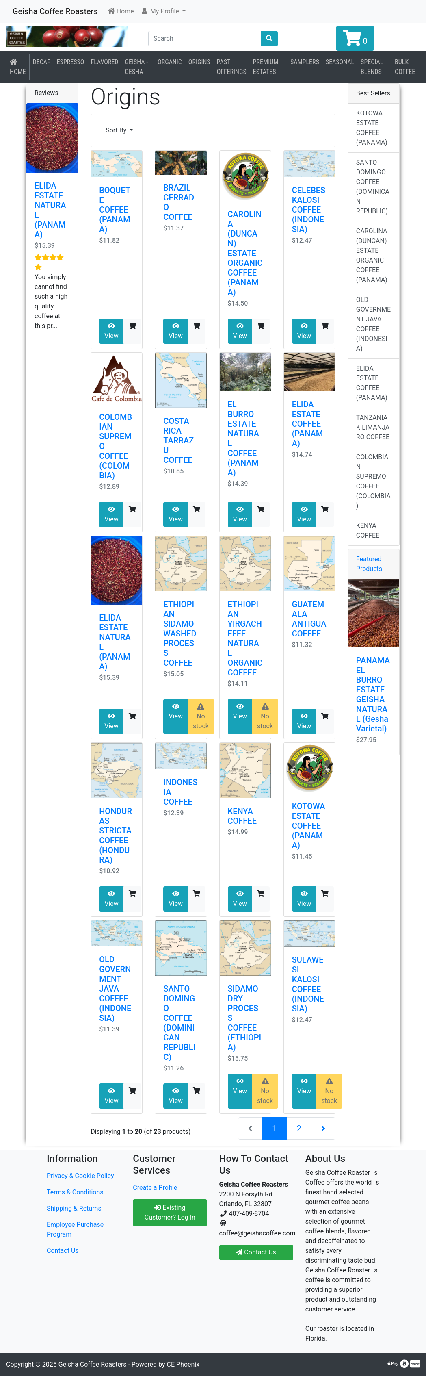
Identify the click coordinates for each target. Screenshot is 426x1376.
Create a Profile (155, 1188)
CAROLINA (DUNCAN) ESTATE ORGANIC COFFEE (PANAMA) (245, 253)
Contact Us (63, 1250)
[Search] (205, 38)
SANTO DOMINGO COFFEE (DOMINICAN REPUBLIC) (179, 1023)
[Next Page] (323, 1128)
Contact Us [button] (256, 1252)
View (111, 331)
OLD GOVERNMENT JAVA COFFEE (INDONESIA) (115, 989)
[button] (163, 11)
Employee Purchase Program (75, 1229)
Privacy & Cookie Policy (80, 1176)
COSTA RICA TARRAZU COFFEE (178, 440)
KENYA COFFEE (242, 816)
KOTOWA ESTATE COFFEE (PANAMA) (308, 825)
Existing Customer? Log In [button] (170, 1212)
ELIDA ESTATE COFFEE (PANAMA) (307, 423)
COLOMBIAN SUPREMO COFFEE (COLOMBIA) (373, 481)
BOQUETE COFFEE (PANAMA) (114, 209)
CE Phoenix (183, 1364)
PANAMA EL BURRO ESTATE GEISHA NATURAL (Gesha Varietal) (373, 694)
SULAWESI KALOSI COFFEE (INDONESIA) (308, 984)
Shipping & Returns (74, 1208)
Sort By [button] (117, 130)
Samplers (304, 62)
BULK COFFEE (405, 67)
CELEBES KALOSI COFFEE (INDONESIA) (309, 209)
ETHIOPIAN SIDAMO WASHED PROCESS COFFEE (179, 633)
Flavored (104, 62)
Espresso (70, 62)
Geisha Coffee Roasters (55, 11)
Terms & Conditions (75, 1192)
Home (18, 67)
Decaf (41, 62)
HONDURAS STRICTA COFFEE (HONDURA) (115, 835)
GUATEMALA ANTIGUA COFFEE (309, 618)
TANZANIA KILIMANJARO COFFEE (372, 427)
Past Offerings (232, 67)
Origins (199, 62)
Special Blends (372, 67)
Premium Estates (265, 67)
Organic (170, 62)
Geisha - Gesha (136, 67)
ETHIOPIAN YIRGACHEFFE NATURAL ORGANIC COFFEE (245, 638)
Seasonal (340, 62)
